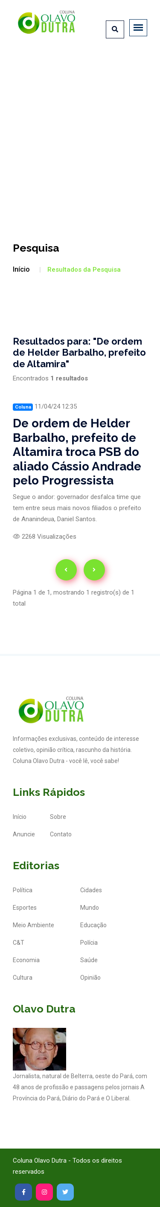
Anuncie (24, 834)
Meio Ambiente (33, 925)
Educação (93, 925)
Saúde (89, 960)
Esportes (25, 907)
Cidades (91, 890)
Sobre (58, 816)
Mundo (89, 907)
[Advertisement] (80, 136)
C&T (18, 942)
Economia (26, 960)
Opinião (90, 977)
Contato (61, 834)
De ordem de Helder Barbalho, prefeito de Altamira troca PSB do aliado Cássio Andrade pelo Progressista (77, 451)
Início (21, 269)
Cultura (22, 977)
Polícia (89, 942)
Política (22, 890)
